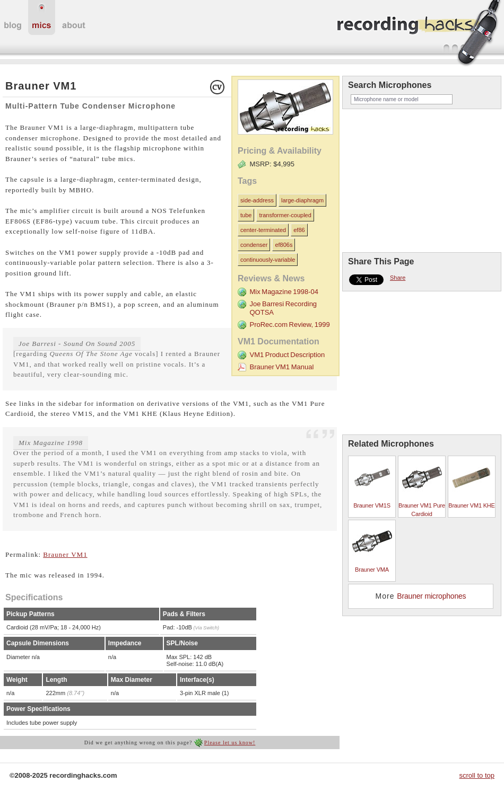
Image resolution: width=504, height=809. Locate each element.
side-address (257, 200)
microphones (41, 17)
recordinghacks (419, 34)
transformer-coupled (285, 215)
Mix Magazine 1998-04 (283, 292)
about (74, 17)
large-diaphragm (302, 200)
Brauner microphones (431, 596)
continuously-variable (267, 259)
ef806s (283, 245)
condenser (253, 245)
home (12, 17)
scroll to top (476, 775)
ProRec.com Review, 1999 (289, 324)
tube (245, 215)
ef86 (299, 230)
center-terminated (263, 230)
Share (397, 277)
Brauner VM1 (65, 554)
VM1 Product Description (287, 355)
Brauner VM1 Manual (281, 367)
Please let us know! (230, 742)
